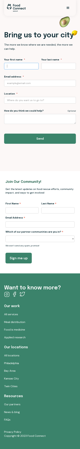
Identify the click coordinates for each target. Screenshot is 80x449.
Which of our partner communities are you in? (34, 232)
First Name (13, 203)
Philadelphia (11, 363)
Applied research (15, 337)
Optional (71, 110)
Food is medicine (14, 329)
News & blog (12, 412)
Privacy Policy (12, 432)
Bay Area (9, 371)
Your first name (13, 59)
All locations (11, 355)
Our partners (12, 404)
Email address (12, 76)
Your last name (50, 59)
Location (9, 93)
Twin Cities (11, 386)
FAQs (7, 419)
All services (11, 314)
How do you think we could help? (24, 110)
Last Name (48, 203)
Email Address (15, 218)
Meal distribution (14, 322)
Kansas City (11, 378)
